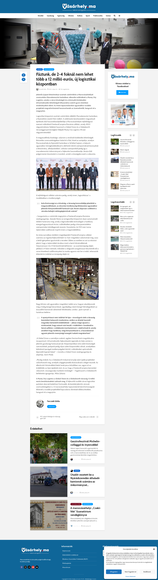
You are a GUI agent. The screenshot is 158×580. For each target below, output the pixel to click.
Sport (88, 16)
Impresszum (66, 547)
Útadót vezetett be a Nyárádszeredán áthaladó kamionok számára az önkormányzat (127, 162)
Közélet (40, 16)
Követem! (122, 92)
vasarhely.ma (75, 526)
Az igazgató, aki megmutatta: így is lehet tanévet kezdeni (127, 208)
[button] (154, 549)
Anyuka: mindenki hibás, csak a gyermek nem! (127, 229)
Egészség (61, 16)
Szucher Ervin (75, 459)
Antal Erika (74, 492)
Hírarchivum (66, 564)
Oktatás (71, 16)
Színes (108, 16)
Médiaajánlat (66, 560)
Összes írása (52, 406)
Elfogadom (113, 572)
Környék (39, 69)
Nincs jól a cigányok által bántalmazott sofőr (126, 218)
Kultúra (79, 16)
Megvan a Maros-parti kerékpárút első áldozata (127, 186)
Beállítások (147, 572)
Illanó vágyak (124, 150)
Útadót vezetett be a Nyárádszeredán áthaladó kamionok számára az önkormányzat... (85, 480)
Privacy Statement (131, 576)
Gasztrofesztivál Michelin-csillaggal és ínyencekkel (85, 443)
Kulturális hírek (76, 504)
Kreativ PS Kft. (80, 575)
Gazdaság (50, 16)
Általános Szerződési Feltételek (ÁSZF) (75, 555)
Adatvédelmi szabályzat (70, 551)
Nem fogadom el (130, 572)
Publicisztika (97, 16)
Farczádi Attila (41, 89)
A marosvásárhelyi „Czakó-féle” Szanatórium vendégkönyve (85, 511)
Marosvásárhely (49, 69)
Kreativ (94, 575)
